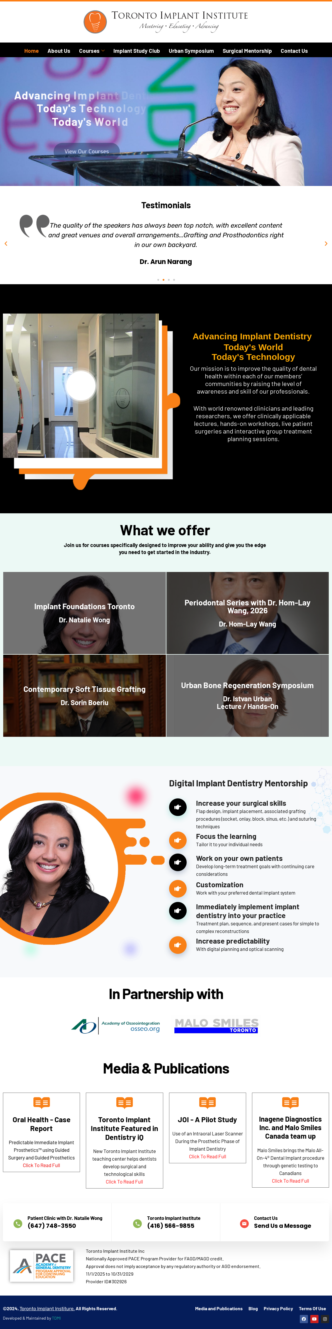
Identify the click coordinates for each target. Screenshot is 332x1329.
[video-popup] (81, 507)
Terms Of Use (312, 1289)
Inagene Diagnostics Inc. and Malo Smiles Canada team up (290, 1127)
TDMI (56, 1298)
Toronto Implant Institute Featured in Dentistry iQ (124, 1128)
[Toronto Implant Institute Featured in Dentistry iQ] (124, 1103)
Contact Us (294, 50)
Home (31, 50)
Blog (253, 1289)
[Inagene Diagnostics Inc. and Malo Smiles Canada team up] (290, 1103)
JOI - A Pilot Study (207, 1119)
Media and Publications (219, 1289)
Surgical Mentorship (247, 50)
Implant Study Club (136, 50)
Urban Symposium (191, 50)
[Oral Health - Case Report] (41, 1103)
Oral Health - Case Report (42, 1123)
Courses (92, 51)
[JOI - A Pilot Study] (207, 1103)
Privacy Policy (278, 1289)
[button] (6, 244)
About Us (58, 50)
